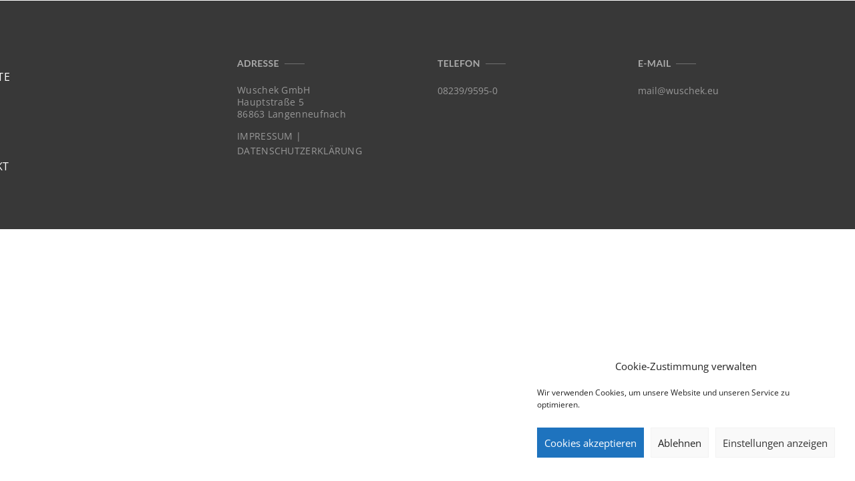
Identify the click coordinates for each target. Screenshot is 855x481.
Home (610, 32)
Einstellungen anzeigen (775, 443)
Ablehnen (679, 443)
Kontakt (800, 32)
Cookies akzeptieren (590, 443)
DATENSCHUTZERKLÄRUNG (299, 151)
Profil (736, 32)
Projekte (672, 32)
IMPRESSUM (265, 136)
